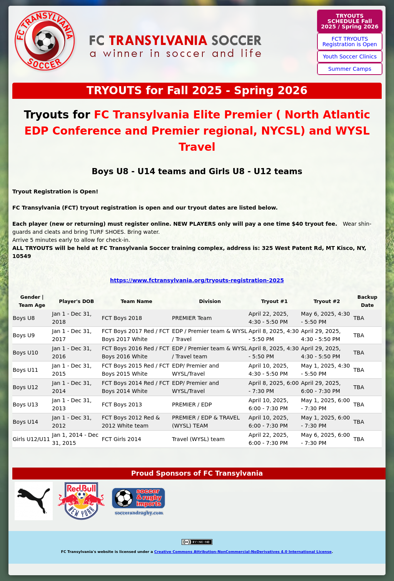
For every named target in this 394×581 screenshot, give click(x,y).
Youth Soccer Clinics (350, 56)
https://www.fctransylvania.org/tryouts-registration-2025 (197, 280)
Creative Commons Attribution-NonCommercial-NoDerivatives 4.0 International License (243, 551)
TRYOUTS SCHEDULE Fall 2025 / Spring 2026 (349, 21)
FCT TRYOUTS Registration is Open (349, 41)
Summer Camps (349, 69)
